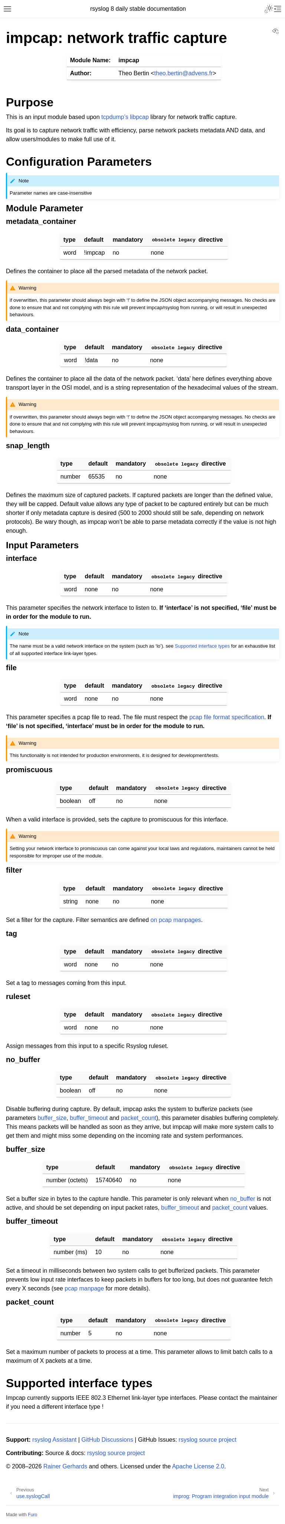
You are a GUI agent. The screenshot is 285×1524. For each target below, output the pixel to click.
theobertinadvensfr (183, 73)
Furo (32, 1514)
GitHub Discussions (107, 1440)
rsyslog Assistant (54, 1440)
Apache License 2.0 (198, 1466)
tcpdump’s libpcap (125, 117)
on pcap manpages (176, 920)
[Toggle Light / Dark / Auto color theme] (268, 8)
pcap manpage (84, 1288)
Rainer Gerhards (65, 1466)
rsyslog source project (207, 1440)
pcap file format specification (226, 717)
